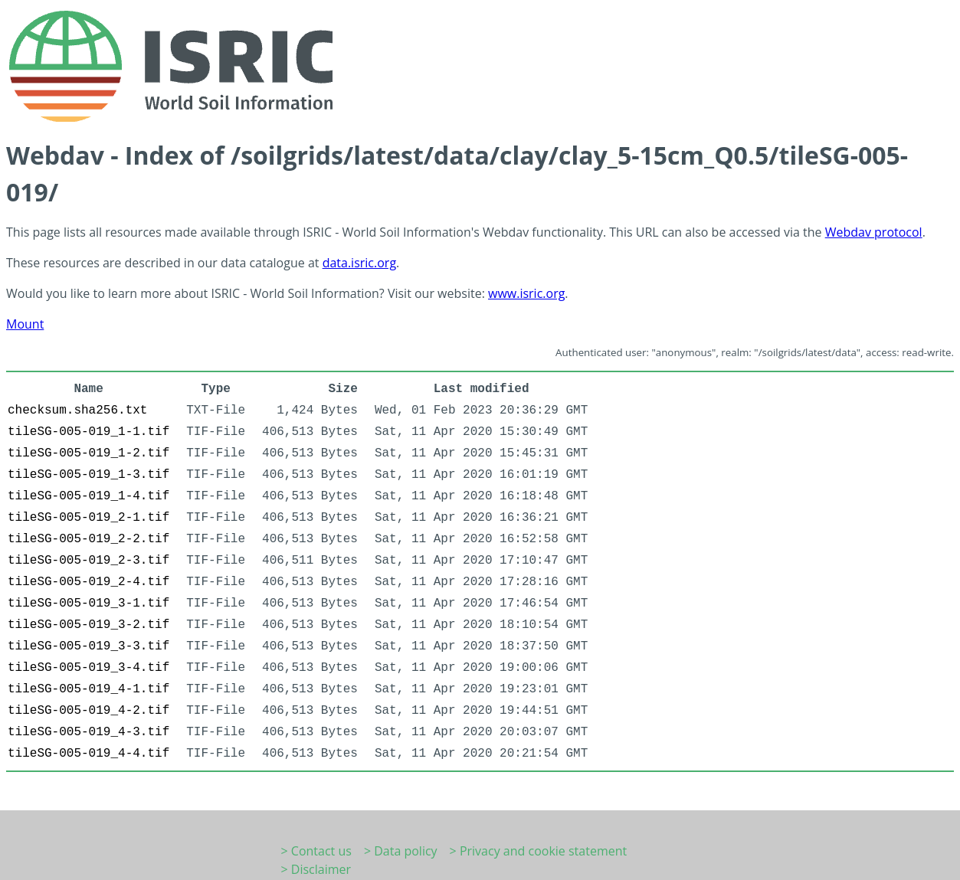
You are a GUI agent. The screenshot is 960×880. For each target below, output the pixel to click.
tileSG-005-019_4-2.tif (88, 710)
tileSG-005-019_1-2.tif (88, 453)
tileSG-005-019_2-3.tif (88, 560)
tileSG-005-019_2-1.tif (88, 517)
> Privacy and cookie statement (538, 850)
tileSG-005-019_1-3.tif (88, 474)
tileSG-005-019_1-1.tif (88, 432)
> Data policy (400, 850)
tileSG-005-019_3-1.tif (88, 603)
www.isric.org (526, 293)
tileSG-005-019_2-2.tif (88, 539)
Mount (25, 324)
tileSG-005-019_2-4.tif (88, 582)
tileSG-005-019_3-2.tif (88, 625)
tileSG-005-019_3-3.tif (88, 646)
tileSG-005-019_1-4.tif (88, 496)
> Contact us (316, 850)
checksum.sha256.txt (77, 410)
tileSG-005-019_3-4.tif (88, 667)
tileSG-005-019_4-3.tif (88, 732)
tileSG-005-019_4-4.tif (88, 753)
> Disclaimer (316, 869)
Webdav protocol (873, 232)
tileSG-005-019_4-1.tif (88, 689)
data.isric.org (359, 262)
